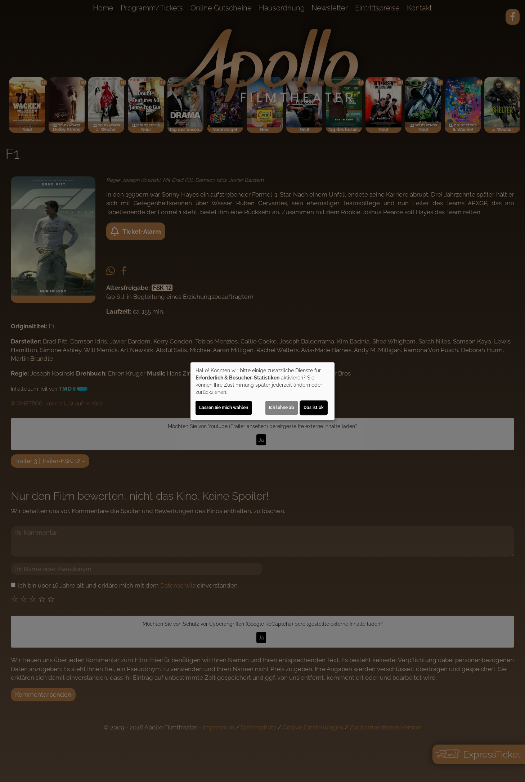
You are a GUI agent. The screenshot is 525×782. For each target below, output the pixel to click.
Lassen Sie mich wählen (223, 407)
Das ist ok (314, 407)
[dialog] (262, 391)
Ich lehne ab (281, 407)
